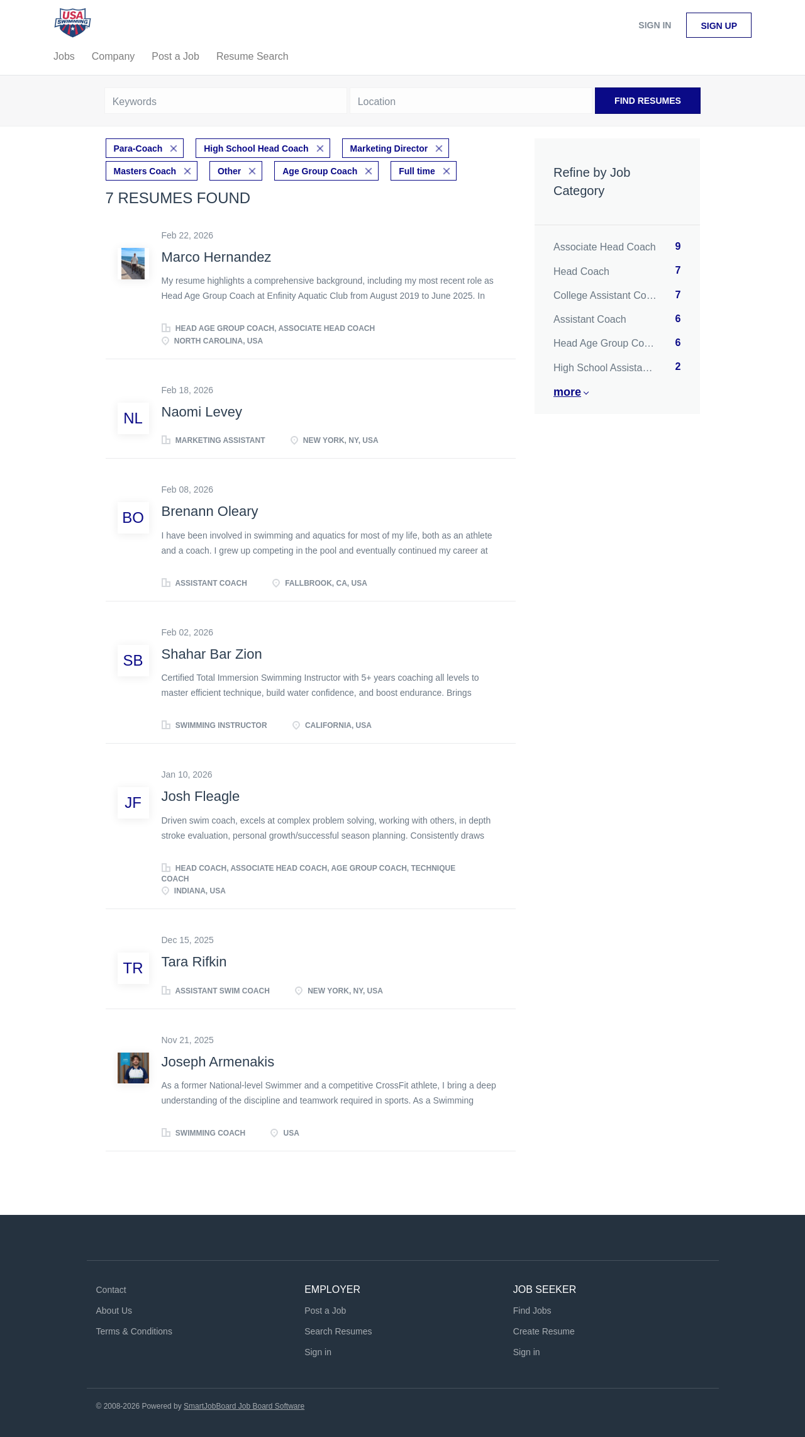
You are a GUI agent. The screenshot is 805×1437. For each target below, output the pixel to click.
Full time (417, 171)
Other (229, 171)
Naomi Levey (202, 412)
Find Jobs (532, 1311)
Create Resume (544, 1331)
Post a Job (325, 1311)
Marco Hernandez (217, 257)
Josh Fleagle (201, 796)
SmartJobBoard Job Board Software (244, 1406)
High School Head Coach (256, 148)
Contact (111, 1290)
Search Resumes (338, 1331)
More (567, 392)
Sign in (654, 25)
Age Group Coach (319, 171)
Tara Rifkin (194, 962)
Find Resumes (647, 101)
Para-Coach (138, 148)
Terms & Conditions (134, 1331)
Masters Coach (145, 171)
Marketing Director (389, 148)
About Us (114, 1311)
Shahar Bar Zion (212, 654)
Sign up (719, 26)
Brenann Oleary (210, 511)
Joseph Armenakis (218, 1062)
